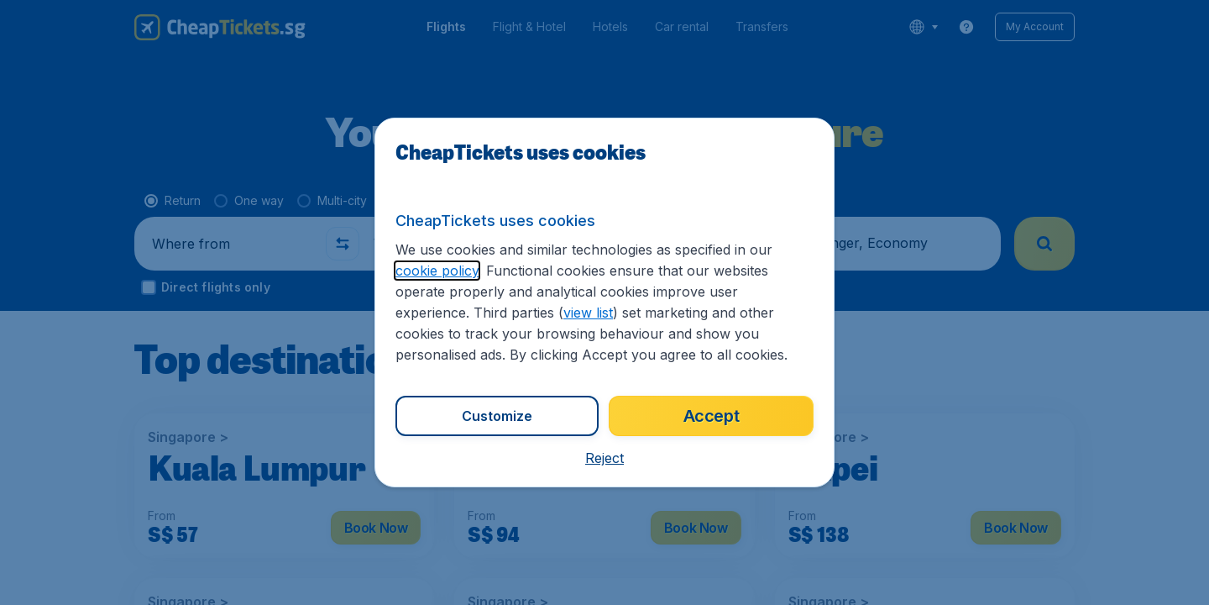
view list (588, 312)
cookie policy (437, 270)
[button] (604, 458)
